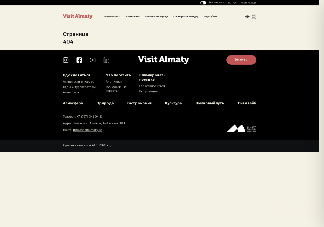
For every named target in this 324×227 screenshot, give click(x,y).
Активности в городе (156, 16)
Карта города (248, 3)
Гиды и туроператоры (79, 87)
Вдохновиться (112, 16)
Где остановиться (152, 86)
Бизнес (241, 59)
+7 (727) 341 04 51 (89, 116)
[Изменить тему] (212, 2)
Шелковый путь (210, 103)
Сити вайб (247, 103)
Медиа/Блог (211, 16)
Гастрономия (148, 91)
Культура (173, 103)
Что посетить (133, 16)
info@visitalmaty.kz (87, 130)
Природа (105, 103)
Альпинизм (114, 81)
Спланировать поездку (185, 16)
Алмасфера (71, 92)
